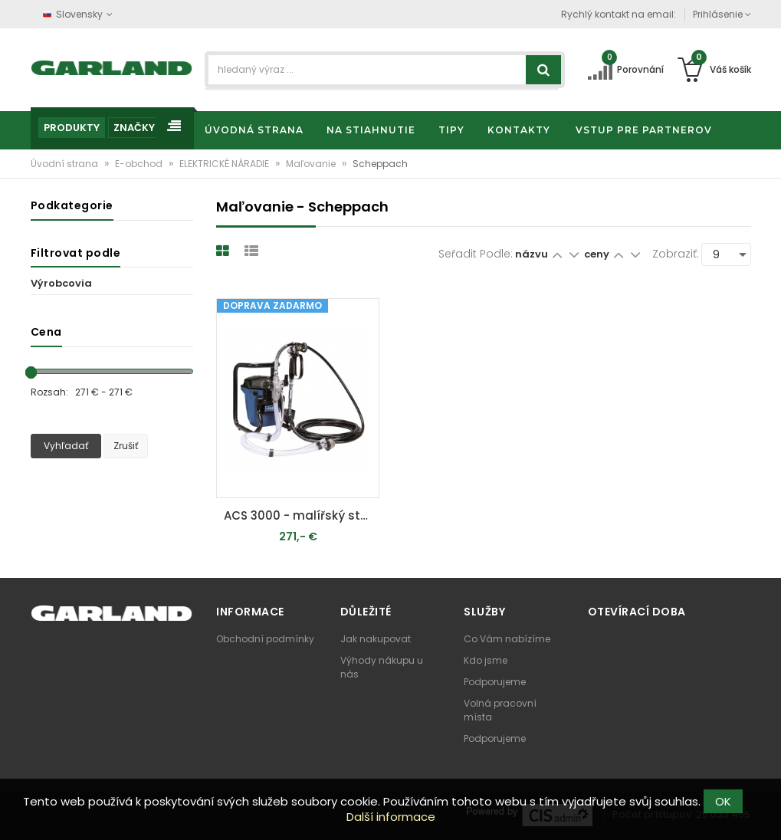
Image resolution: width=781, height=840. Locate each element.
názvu (531, 254)
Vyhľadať (66, 445)
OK (723, 801)
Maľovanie (312, 163)
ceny (598, 254)
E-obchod (140, 163)
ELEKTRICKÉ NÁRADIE (225, 163)
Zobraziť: (675, 253)
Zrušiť (125, 445)
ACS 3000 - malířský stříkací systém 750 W (301, 515)
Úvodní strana (65, 163)
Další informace (390, 817)
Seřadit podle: (475, 253)
